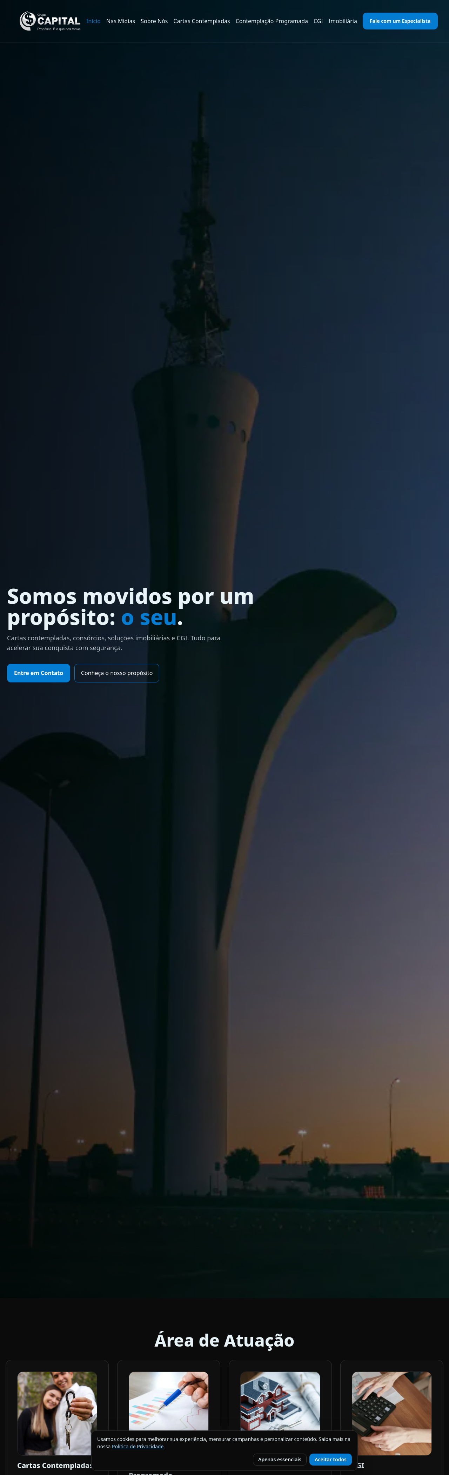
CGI (318, 21)
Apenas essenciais (279, 1459)
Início (93, 21)
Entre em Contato (38, 673)
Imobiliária (343, 21)
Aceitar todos (331, 1459)
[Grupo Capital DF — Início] (50, 21)
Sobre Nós (154, 21)
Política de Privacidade (137, 1446)
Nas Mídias (120, 21)
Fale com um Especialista (400, 21)
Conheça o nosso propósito (117, 673)
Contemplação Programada (272, 21)
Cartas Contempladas (202, 21)
